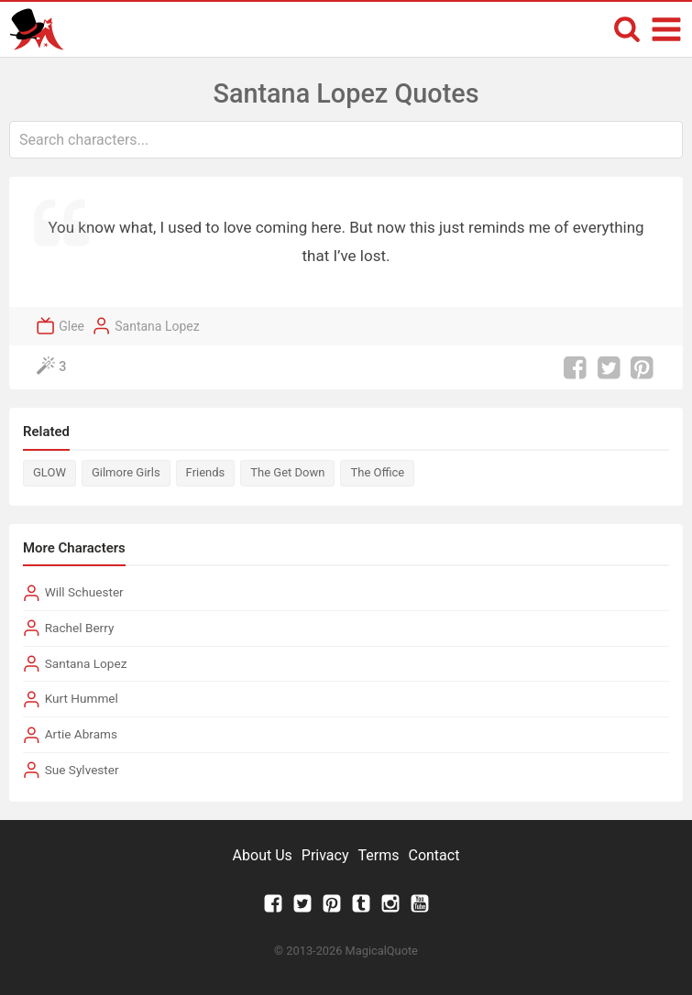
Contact (433, 855)
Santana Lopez (157, 326)
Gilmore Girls (126, 472)
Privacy (325, 855)
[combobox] (346, 140)
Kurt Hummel (81, 698)
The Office (377, 472)
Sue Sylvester (82, 769)
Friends (205, 472)
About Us (262, 855)
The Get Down (287, 472)
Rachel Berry (80, 627)
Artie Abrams (81, 734)
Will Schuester (84, 592)
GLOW (49, 472)
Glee (71, 326)
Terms (379, 855)
